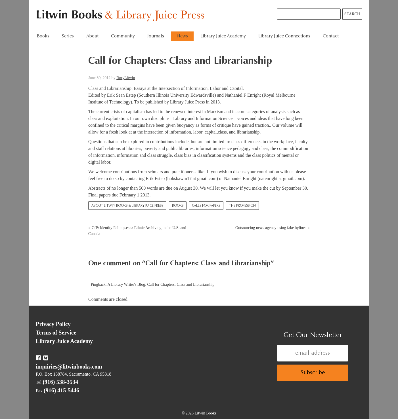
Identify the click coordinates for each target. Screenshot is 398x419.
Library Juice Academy (223, 36)
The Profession (242, 206)
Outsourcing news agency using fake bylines (270, 228)
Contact (331, 36)
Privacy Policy (53, 324)
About (92, 36)
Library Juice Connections (284, 36)
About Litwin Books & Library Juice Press (127, 206)
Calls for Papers (206, 206)
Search (352, 14)
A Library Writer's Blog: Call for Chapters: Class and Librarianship (160, 284)
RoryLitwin (125, 78)
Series (68, 36)
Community (123, 36)
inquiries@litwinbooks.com (69, 366)
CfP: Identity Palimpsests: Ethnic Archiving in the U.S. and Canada (137, 231)
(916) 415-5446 (61, 390)
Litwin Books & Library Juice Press (122, 16)
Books (43, 36)
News (182, 36)
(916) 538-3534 (60, 382)
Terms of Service (56, 332)
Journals (155, 36)
